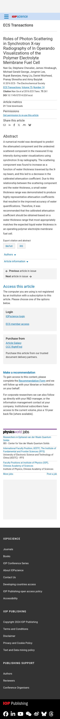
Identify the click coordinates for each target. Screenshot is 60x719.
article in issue (21, 270)
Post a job (52, 474)
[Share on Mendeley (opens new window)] (24, 124)
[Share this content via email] (4, 124)
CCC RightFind (14, 346)
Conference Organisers (16, 687)
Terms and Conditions (15, 629)
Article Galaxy (13, 343)
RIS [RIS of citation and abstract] (21, 246)
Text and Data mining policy (19, 650)
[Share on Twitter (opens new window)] (19, 124)
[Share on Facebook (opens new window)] (14, 124)
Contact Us (9, 577)
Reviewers (9, 680)
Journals (8, 549)
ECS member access (17, 324)
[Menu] (6, 16)
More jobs (8, 474)
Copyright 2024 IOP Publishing (20, 622)
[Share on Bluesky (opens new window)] (29, 124)
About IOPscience (13, 570)
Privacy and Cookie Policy (17, 643)
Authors (7, 673)
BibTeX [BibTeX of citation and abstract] (9, 246)
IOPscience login (15, 316)
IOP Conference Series (16, 563)
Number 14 (38, 87)
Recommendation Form (32, 380)
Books (6, 556)
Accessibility (10, 598)
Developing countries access (19, 584)
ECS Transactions (18, 25)
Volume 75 (27, 87)
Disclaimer (9, 636)
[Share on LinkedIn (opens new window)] (9, 124)
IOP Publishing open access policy (22, 591)
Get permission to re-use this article (21, 115)
